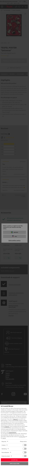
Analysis (4, 445)
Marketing (4, 448)
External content (6, 456)
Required (4, 441)
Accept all (14, 460)
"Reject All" (15, 419)
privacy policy (22, 436)
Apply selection (14, 463)
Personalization (5, 452)
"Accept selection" (12, 432)
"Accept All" (6, 426)
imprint (4, 438)
